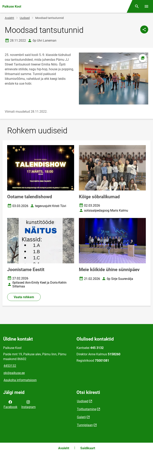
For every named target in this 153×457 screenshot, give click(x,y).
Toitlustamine (86, 409)
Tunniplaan (85, 425)
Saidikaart (87, 448)
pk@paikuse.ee (14, 373)
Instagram (28, 404)
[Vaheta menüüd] (146, 6)
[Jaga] (144, 29)
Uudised (25, 18)
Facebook (10, 404)
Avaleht (9, 18)
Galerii (81, 417)
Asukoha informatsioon (20, 380)
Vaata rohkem (24, 297)
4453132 (10, 366)
